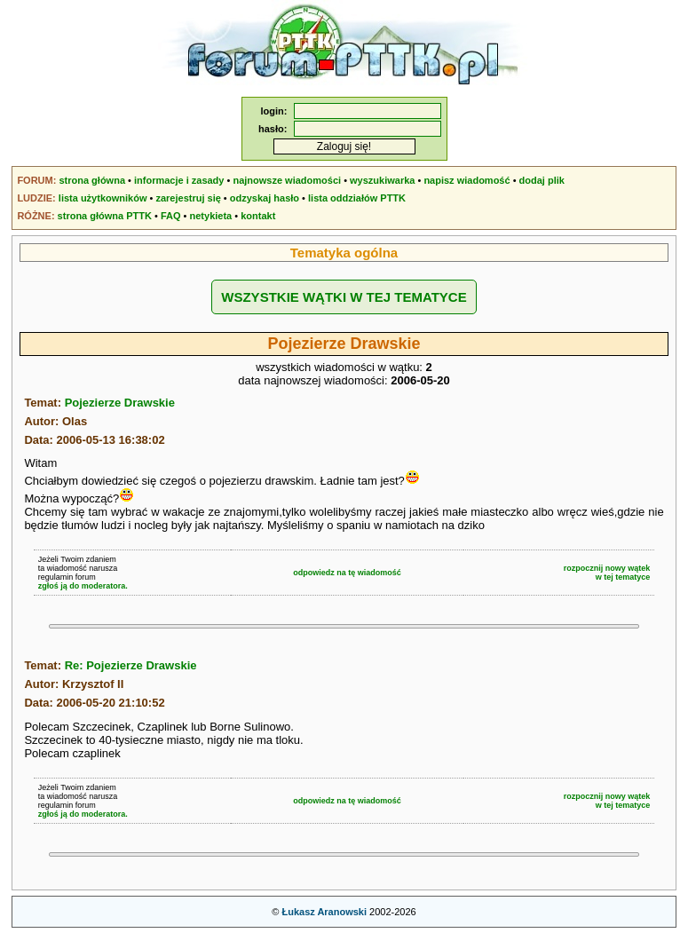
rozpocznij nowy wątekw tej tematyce (607, 572)
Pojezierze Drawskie (120, 402)
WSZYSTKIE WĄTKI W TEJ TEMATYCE (343, 296)
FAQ (171, 215)
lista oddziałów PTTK (357, 198)
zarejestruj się (187, 198)
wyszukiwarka (382, 180)
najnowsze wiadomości (287, 180)
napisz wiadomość (466, 180)
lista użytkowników (103, 198)
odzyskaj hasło (264, 198)
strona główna (92, 180)
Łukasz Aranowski (324, 911)
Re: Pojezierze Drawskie (131, 665)
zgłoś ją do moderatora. (83, 585)
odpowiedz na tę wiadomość (347, 572)
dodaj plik (542, 180)
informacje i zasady (179, 180)
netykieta (211, 215)
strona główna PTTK (105, 215)
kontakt (258, 215)
